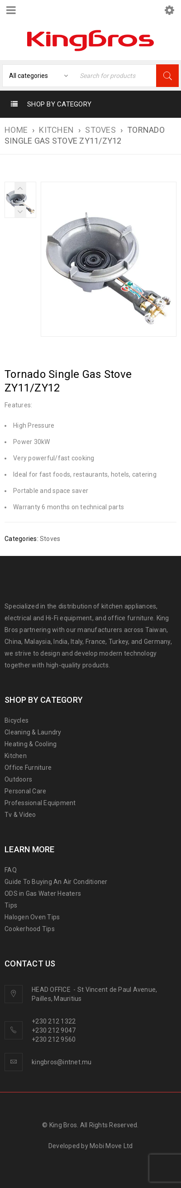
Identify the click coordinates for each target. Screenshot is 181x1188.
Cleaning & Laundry (33, 732)
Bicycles (17, 720)
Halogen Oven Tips (32, 917)
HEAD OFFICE (52, 989)
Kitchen (16, 755)
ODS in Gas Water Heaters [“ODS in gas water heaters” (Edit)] (43, 893)
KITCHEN (56, 130)
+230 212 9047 (54, 1030)
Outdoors (18, 779)
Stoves (100, 130)
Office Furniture (28, 767)
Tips (11, 905)
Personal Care (25, 791)
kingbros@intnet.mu (62, 1062)
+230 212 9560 (54, 1039)
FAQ (11, 870)
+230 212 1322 (54, 1021)
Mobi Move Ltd (111, 1145)
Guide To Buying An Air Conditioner (56, 881)
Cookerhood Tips (30, 928)
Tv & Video (20, 814)
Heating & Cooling (31, 744)
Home (16, 130)
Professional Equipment (40, 802)
